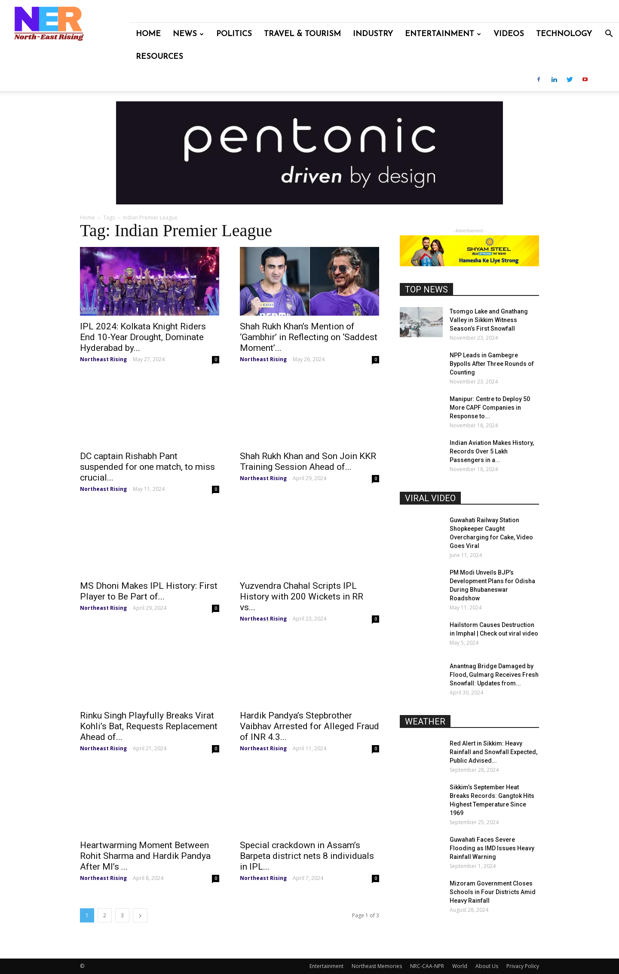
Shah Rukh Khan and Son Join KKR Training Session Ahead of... (308, 461)
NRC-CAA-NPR (427, 966)
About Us (486, 966)
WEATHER (425, 721)
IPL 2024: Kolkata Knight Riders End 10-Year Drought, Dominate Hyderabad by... (143, 337)
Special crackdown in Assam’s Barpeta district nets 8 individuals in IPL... (307, 856)
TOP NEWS (426, 289)
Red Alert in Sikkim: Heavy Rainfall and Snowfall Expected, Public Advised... (493, 752)
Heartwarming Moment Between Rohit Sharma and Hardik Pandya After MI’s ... (145, 856)
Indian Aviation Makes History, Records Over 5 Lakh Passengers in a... (492, 451)
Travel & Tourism (302, 34)
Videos (508, 34)
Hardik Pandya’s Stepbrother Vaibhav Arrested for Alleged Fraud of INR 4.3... (309, 726)
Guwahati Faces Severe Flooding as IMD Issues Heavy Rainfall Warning (492, 848)
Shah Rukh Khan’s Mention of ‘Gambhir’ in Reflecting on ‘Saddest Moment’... (308, 337)
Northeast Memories (377, 966)
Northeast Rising (103, 359)
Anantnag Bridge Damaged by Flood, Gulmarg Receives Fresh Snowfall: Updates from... (494, 675)
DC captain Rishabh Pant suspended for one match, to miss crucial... (147, 467)
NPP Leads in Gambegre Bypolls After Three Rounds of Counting (492, 364)
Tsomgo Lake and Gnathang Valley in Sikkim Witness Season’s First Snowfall (489, 320)
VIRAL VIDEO (430, 498)
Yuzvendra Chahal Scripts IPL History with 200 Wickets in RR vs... (301, 596)
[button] (608, 34)
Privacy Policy (522, 966)
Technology (564, 34)
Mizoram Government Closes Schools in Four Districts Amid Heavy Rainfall (493, 892)
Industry (373, 34)
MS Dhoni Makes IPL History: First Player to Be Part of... (149, 591)
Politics (234, 34)
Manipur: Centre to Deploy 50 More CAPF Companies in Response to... (490, 408)
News (188, 34)
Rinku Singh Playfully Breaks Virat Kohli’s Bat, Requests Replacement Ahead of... (149, 726)
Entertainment (443, 34)
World (459, 966)
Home (148, 34)
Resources (159, 57)
